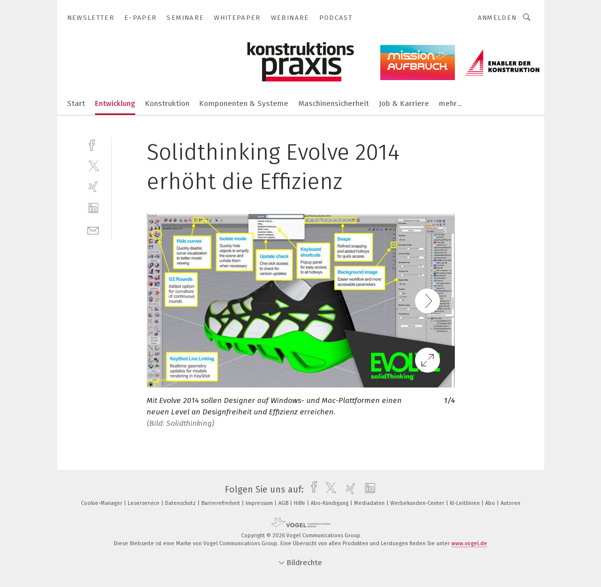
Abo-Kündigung (330, 503)
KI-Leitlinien (465, 503)
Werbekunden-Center (418, 503)
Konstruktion (167, 103)
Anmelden (497, 17)
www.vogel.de (469, 543)
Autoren (510, 503)
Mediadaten (370, 503)
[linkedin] (93, 208)
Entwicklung (115, 103)
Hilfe (300, 503)
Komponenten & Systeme (243, 103)
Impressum (260, 503)
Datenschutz (181, 503)
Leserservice (144, 503)
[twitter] (93, 165)
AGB (284, 503)
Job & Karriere (404, 103)
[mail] (93, 229)
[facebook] (93, 144)
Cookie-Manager (102, 503)
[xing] (93, 187)
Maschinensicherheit (333, 103)
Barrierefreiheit (221, 503)
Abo (491, 503)
